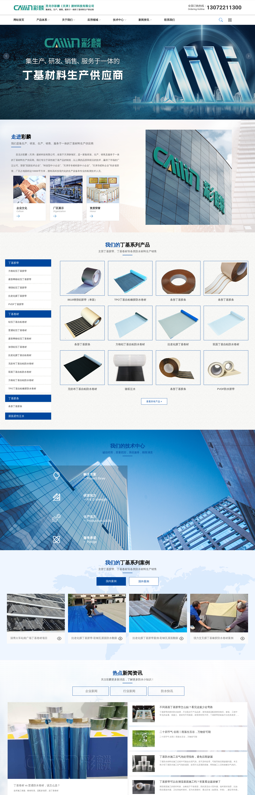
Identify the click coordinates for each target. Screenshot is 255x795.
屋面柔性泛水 (16, 416)
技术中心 (118, 19)
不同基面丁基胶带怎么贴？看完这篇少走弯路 (186, 707)
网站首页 (18, 19)
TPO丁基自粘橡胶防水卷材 (130, 299)
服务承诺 (89, 538)
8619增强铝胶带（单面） (82, 299)
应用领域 (92, 19)
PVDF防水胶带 (226, 389)
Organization (59, 211)
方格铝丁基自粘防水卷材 (130, 344)
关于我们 (67, 19)
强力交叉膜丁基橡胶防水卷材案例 (213, 638)
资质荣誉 (95, 208)
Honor (93, 211)
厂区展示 (58, 208)
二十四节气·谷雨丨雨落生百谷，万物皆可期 (185, 732)
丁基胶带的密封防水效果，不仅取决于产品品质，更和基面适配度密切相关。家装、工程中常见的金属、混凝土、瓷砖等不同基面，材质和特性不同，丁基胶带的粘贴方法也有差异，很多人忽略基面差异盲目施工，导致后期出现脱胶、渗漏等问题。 (198, 715)
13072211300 (224, 7)
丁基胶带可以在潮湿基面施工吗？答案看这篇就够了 (190, 781)
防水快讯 (167, 691)
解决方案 (89, 474)
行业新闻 (129, 691)
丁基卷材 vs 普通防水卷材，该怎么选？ (37, 785)
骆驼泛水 (130, 389)
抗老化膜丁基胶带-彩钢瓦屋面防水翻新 (94, 638)
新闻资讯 (143, 19)
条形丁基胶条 (178, 299)
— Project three (94, 478)
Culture (20, 211)
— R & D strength (95, 499)
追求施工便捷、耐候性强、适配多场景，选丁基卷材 (36, 791)
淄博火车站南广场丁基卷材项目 (28, 638)
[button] (249, 56)
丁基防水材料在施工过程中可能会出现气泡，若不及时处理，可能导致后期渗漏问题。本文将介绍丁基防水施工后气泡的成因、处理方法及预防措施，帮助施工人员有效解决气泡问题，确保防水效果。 (198, 764)
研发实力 (89, 495)
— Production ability (97, 521)
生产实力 (89, 516)
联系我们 (169, 19)
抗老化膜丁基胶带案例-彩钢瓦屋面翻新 (155, 638)
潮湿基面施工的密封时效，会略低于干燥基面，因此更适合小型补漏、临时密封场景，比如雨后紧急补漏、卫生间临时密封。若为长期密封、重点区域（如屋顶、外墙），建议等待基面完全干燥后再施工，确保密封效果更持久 (198, 789)
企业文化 (21, 208)
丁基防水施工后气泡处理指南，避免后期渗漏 (186, 756)
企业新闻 (91, 691)
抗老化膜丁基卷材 (178, 344)
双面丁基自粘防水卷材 (226, 344)
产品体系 (41, 19)
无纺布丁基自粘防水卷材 (82, 389)
